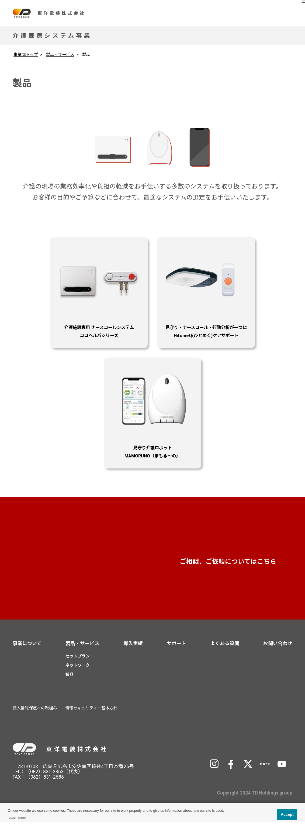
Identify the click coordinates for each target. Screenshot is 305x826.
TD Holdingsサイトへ (253, 752)
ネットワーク (77, 669)
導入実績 (133, 647)
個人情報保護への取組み (35, 712)
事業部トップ (25, 54)
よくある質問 (224, 647)
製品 (69, 678)
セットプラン (77, 660)
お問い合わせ (239, 564)
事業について (27, 647)
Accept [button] (287, 814)
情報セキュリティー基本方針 (91, 712)
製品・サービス (60, 54)
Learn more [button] (17, 818)
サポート (176, 647)
